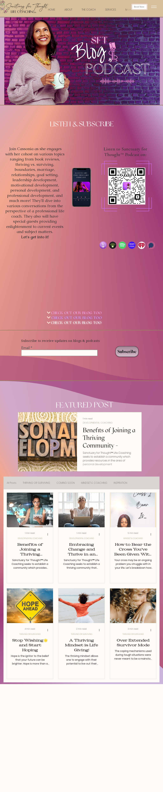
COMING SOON (66, 483)
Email (25, 348)
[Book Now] (139, 7)
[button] (154, 7)
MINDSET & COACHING (94, 483)
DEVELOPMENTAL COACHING (98, 422)
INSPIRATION (120, 483)
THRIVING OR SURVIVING (36, 483)
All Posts (11, 483)
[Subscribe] (126, 351)
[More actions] (49, 534)
